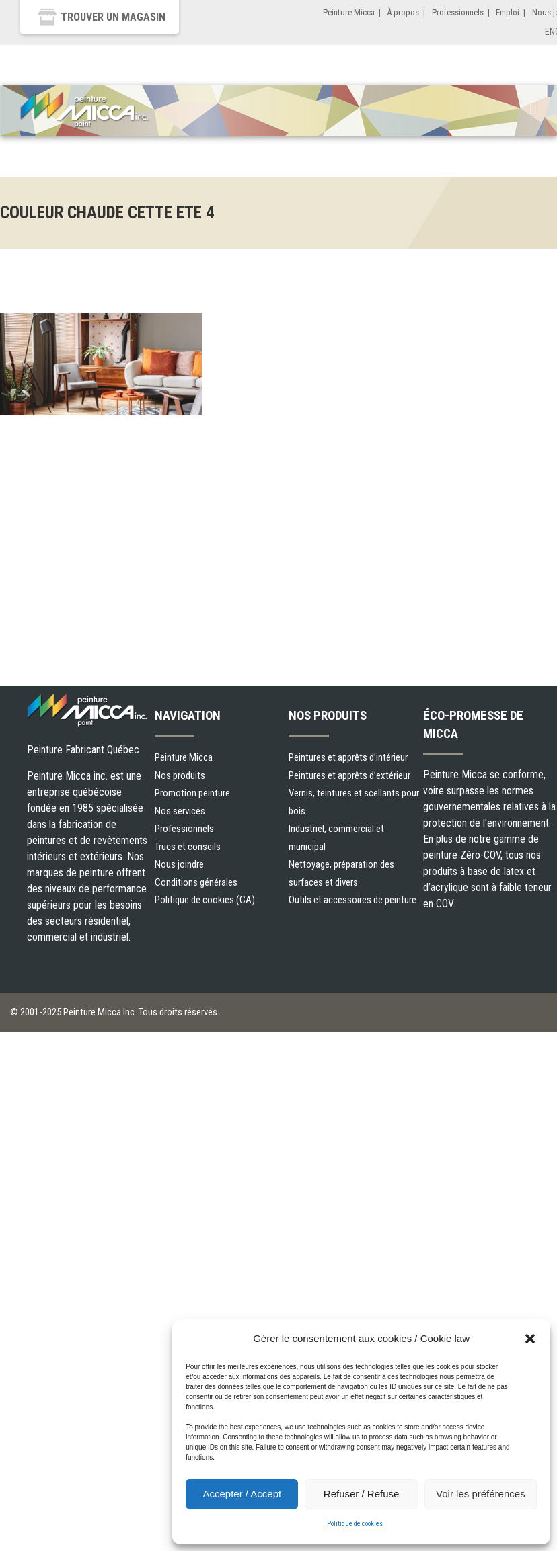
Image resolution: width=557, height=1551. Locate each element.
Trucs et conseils (188, 847)
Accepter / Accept (241, 1493)
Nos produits (180, 775)
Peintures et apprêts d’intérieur (348, 757)
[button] (530, 1338)
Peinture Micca (349, 12)
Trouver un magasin (113, 17)
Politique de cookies (355, 1523)
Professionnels (458, 12)
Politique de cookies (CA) (205, 900)
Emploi (507, 12)
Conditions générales (196, 882)
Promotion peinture (192, 793)
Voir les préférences (480, 1493)
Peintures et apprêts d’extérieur (349, 775)
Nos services (180, 811)
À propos (403, 12)
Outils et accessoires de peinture (352, 900)
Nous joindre (179, 864)
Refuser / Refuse (362, 1493)
